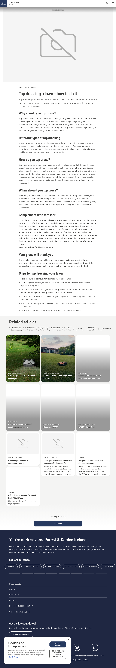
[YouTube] (76, 647)
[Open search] (107, 3)
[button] (14, 573)
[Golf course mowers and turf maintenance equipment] (23, 407)
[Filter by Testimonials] (107, 328)
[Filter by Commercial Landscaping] (16, 329)
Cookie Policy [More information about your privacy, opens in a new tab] (13, 657)
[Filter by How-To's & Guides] (69, 329)
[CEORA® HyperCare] (93, 407)
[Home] (3, 3)
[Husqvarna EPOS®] (58, 407)
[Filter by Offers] (79, 328)
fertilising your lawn (44, 247)
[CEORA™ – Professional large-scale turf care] (58, 358)
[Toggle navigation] (113, 3)
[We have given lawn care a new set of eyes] (23, 358)
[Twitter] (94, 647)
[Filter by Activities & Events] (31, 329)
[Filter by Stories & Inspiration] (92, 329)
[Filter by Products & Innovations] (56, 329)
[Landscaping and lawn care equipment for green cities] (93, 358)
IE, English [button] (12, 4)
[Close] (68, 639)
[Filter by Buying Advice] (43, 329)
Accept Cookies (58, 644)
